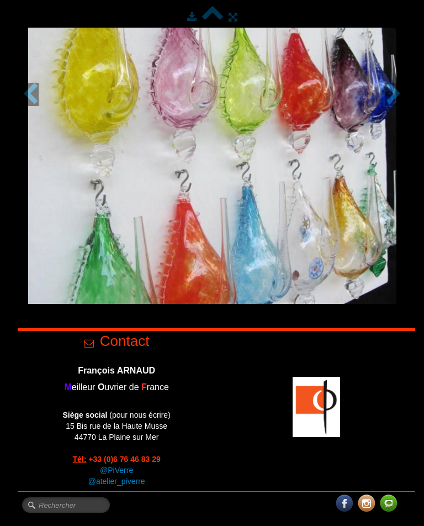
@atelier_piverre (116, 481)
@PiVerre (116, 470)
